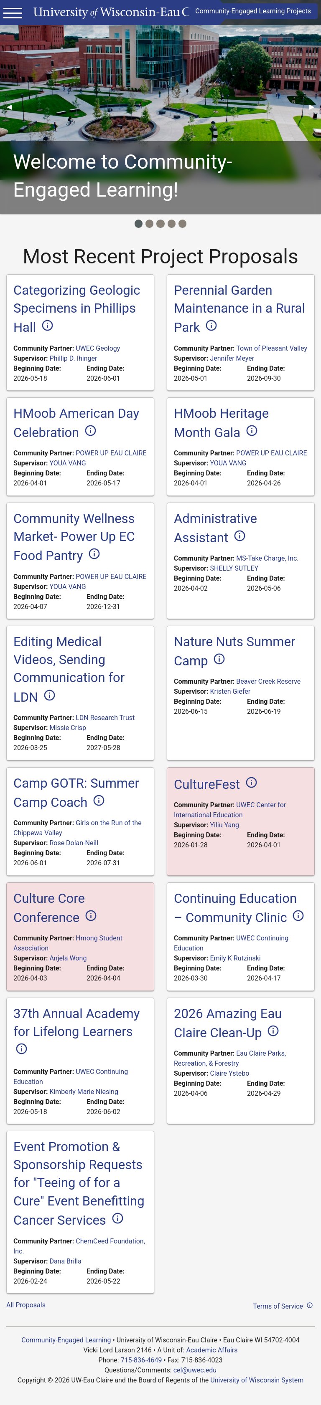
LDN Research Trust (105, 718)
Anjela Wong (68, 958)
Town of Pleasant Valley (271, 348)
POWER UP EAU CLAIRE (111, 453)
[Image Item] (139, 223)
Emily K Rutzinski (235, 958)
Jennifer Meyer (232, 358)
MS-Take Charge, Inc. (267, 558)
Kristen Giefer (230, 691)
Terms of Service (284, 1305)
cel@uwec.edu (195, 1370)
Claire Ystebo (229, 1073)
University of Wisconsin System (256, 1380)
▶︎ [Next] (315, 107)
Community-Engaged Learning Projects (253, 11)
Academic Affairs (211, 1350)
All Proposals (26, 1305)
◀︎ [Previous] (12, 107)
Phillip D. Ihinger (73, 358)
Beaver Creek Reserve (268, 681)
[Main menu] (12, 12)
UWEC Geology (98, 348)
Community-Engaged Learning (66, 1340)
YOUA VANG (67, 463)
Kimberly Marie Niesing (83, 1092)
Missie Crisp (67, 728)
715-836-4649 (141, 1360)
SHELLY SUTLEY (234, 568)
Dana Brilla (65, 1261)
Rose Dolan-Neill (73, 843)
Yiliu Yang (224, 825)
